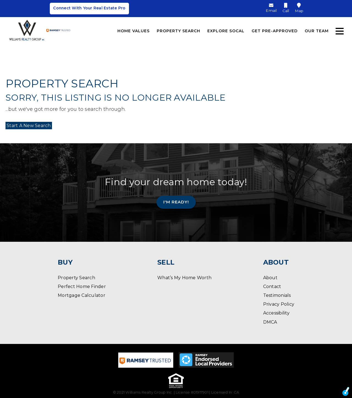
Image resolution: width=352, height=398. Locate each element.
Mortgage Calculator (81, 295)
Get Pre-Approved (275, 29)
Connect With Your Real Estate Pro (89, 9)
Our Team (317, 29)
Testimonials (277, 295)
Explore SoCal (225, 29)
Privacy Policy (279, 304)
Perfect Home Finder (82, 286)
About (270, 277)
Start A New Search (28, 125)
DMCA (270, 322)
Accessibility (276, 313)
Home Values (133, 29)
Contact (272, 286)
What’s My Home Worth (184, 277)
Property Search (178, 29)
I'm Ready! (176, 202)
